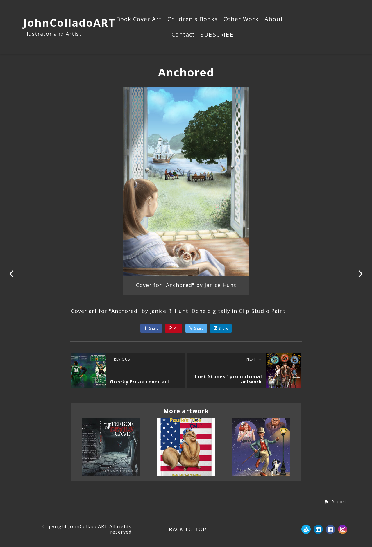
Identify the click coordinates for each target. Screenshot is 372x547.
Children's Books (192, 19)
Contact (183, 34)
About (273, 19)
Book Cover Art (139, 19)
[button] (335, 502)
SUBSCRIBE (217, 34)
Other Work (241, 19)
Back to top (187, 529)
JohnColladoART (69, 23)
